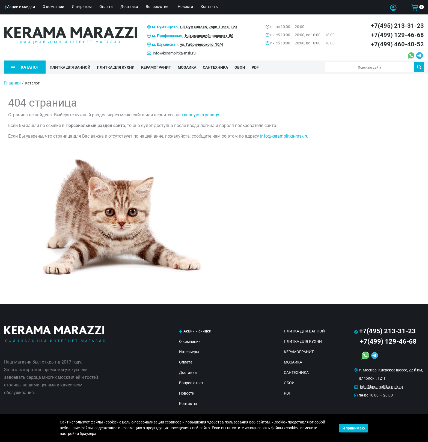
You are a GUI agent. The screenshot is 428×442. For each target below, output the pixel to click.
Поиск (419, 67)
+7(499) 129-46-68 (397, 35)
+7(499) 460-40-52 (397, 44)
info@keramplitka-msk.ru (174, 53)
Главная (12, 83)
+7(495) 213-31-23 (397, 25)
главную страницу (200, 114)
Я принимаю (354, 428)
